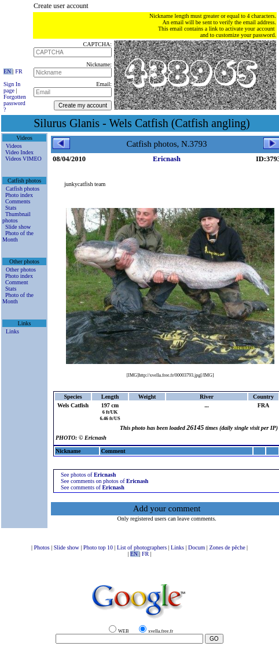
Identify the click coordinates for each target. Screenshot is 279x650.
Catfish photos (22, 188)
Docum (197, 547)
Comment (16, 282)
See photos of (88, 474)
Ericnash (167, 159)
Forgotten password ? (14, 103)
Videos (14, 146)
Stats (10, 208)
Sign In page (11, 87)
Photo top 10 (99, 547)
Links (12, 331)
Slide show (18, 227)
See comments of (92, 487)
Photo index (19, 195)
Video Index (19, 152)
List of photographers (142, 547)
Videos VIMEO (23, 158)
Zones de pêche (228, 547)
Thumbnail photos (16, 217)
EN (8, 71)
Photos (42, 547)
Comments (17, 201)
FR (18, 71)
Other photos (21, 269)
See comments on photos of (104, 481)
